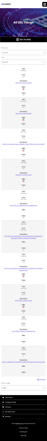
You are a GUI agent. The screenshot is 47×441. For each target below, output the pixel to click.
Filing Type (4, 48)
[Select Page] (23, 387)
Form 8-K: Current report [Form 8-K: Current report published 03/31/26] (24, 113)
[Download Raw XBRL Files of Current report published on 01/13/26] (23, 307)
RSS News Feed (8, 412)
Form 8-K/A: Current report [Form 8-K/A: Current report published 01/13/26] (23, 300)
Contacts (6, 407)
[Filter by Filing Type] (23, 52)
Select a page (5, 383)
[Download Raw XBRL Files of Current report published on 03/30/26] (23, 181)
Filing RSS (41, 379)
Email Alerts (7, 397)
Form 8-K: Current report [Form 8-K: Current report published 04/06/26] (24, 83)
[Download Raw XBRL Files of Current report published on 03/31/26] (23, 120)
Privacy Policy (23, 428)
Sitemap (6, 416)
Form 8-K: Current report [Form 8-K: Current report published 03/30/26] (24, 175)
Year (2, 57)
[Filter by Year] (23, 62)
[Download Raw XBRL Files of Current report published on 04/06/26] (23, 89)
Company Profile (9, 402)
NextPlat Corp (20, 423)
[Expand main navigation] (44, 4)
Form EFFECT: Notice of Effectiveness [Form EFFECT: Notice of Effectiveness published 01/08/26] (23, 331)
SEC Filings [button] (23, 39)
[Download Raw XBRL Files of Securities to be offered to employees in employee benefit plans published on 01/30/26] (23, 276)
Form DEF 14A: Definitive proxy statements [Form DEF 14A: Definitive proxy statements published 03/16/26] (23, 205)
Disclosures (23, 431)
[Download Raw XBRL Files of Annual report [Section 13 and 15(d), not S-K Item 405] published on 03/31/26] (23, 150)
